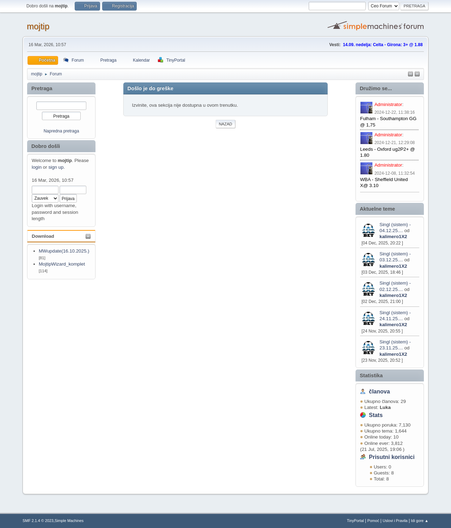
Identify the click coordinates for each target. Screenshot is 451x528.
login (37, 167)
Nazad (225, 124)
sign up (55, 167)
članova (379, 392)
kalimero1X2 (393, 236)
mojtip (38, 26)
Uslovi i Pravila (395, 520)
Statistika (371, 375)
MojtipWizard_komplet (62, 264)
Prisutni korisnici (392, 457)
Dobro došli (45, 146)
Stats (376, 415)
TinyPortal (355, 520)
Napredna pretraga (61, 131)
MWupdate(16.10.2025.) (64, 251)
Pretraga (41, 88)
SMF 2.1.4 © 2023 (38, 520)
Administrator (388, 104)
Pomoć (373, 520)
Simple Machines (69, 520)
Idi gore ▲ (419, 520)
